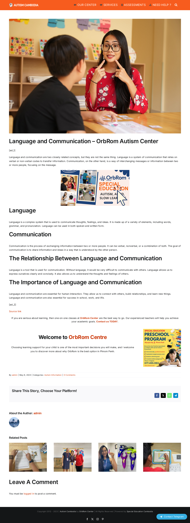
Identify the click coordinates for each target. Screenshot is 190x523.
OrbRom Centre (88, 337)
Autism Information (53, 375)
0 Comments (69, 375)
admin (14, 375)
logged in (29, 493)
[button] (176, 4)
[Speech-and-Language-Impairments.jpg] (95, 76)
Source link (15, 311)
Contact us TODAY (107, 321)
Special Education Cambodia (140, 511)
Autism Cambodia (68, 511)
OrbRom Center (89, 318)
